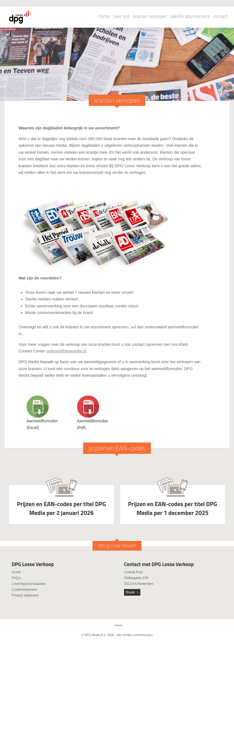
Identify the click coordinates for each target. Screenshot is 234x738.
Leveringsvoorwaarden (29, 584)
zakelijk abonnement (190, 16)
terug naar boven (117, 545)
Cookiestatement (24, 590)
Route (130, 592)
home (104, 16)
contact (220, 16)
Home (16, 572)
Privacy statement (25, 595)
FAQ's (16, 578)
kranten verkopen (150, 16)
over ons (121, 16)
